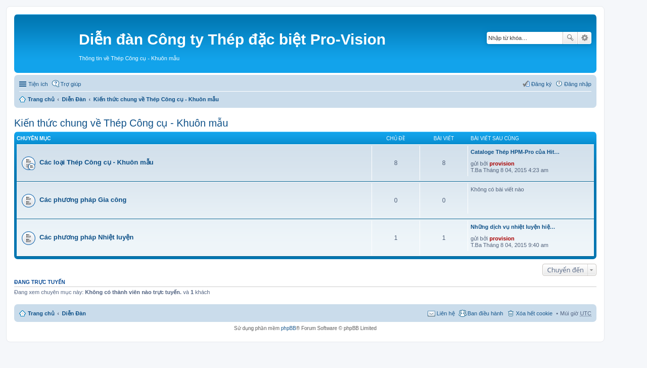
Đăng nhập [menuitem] (577, 84)
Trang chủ (41, 99)
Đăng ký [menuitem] (541, 84)
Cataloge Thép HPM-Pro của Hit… (515, 152)
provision (502, 163)
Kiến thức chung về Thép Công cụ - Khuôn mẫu (156, 99)
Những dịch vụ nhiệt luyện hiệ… (513, 227)
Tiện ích (38, 84)
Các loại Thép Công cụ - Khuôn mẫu (96, 162)
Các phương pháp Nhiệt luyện (86, 237)
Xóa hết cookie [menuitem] (534, 313)
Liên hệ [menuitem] (446, 313)
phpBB (288, 328)
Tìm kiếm (570, 38)
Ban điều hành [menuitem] (485, 313)
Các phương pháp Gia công (82, 199)
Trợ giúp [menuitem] (71, 84)
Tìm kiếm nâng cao (584, 38)
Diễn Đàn (74, 99)
